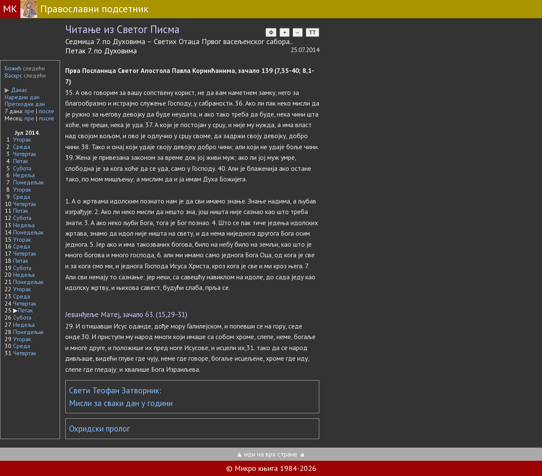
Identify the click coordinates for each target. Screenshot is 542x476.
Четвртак (24, 154)
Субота (22, 168)
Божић (13, 68)
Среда (21, 146)
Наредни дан (22, 97)
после (46, 111)
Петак (20, 161)
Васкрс (13, 75)
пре (29, 111)
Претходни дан (25, 104)
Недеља (24, 175)
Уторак (22, 139)
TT (312, 32)
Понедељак (28, 182)
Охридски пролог (99, 428)
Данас (16, 90)
